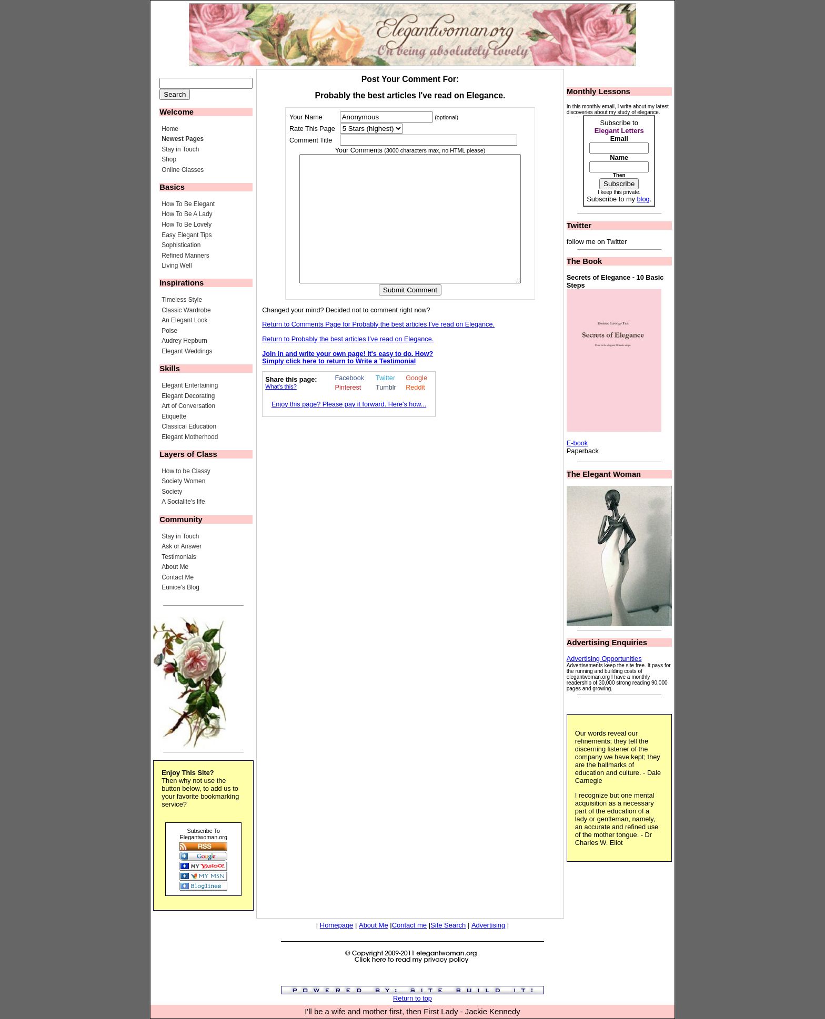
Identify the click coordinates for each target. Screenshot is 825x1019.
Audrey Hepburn (184, 340)
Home (170, 129)
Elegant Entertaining (190, 385)
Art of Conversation (188, 406)
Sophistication (181, 245)
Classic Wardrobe (186, 310)
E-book (577, 443)
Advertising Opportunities (604, 659)
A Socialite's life (183, 501)
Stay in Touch (180, 149)
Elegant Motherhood (190, 437)
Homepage (337, 925)
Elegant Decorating (188, 396)
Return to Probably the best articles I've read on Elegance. (348, 364)
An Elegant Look (184, 320)
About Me (175, 566)
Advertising (488, 925)
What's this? (281, 412)
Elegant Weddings (187, 351)
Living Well (177, 265)
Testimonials (179, 557)
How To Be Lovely (187, 224)
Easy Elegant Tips (187, 235)
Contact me (409, 925)
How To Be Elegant (188, 204)
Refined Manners (185, 255)
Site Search (448, 925)
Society (172, 491)
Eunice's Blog (180, 587)
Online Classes (183, 170)
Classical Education (189, 426)
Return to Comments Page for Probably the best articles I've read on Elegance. (378, 349)
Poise (169, 330)
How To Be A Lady (187, 214)
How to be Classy (186, 471)
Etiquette (174, 416)
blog (643, 199)
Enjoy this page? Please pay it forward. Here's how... (348, 429)
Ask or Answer (182, 546)
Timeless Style (182, 299)
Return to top (412, 998)
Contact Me (178, 577)
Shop (169, 159)
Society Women (183, 481)
